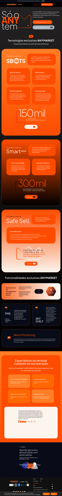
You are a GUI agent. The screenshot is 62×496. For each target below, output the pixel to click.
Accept (46, 494)
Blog (34, 485)
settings (38, 494)
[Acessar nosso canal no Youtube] (52, 486)
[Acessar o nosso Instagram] (52, 484)
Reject (53, 494)
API (40, 481)
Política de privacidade (37, 487)
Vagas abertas (36, 483)
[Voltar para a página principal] (14, 4)
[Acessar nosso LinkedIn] (52, 488)
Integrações (35, 481)
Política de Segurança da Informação (40, 489)
